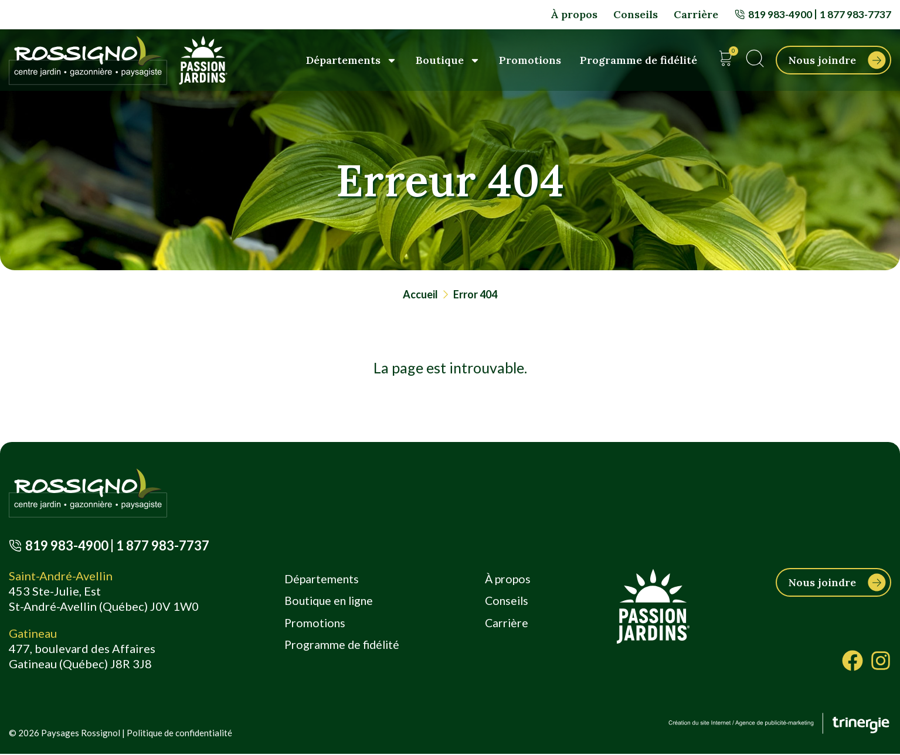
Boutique (448, 60)
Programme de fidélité (638, 60)
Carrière (694, 14)
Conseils (634, 14)
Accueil (420, 294)
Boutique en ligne (329, 603)
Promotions (530, 60)
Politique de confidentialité (179, 734)
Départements (351, 60)
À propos (572, 14)
